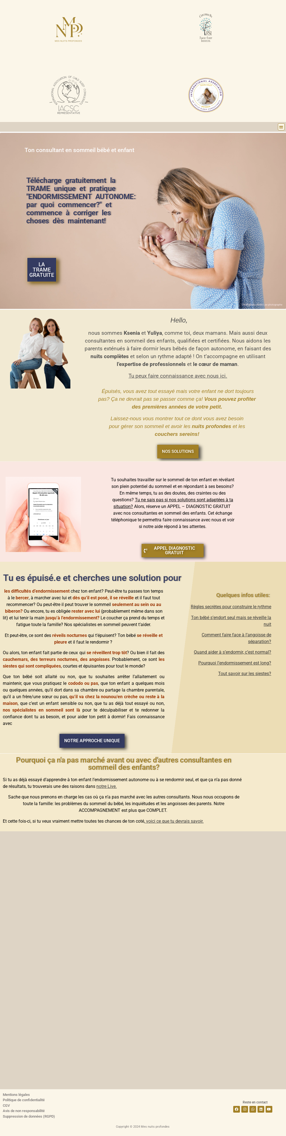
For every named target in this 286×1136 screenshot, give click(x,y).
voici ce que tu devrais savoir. (174, 821)
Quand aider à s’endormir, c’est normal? (232, 652)
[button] (281, 126)
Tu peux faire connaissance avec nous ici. (177, 376)
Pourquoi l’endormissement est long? (234, 663)
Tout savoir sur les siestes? (244, 673)
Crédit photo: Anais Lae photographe (262, 304)
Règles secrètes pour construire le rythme (231, 606)
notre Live (106, 786)
